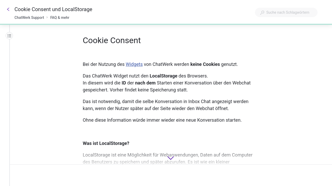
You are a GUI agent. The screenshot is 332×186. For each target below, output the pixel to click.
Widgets (134, 64)
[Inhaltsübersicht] (9, 35)
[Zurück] (8, 9)
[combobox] (286, 12)
